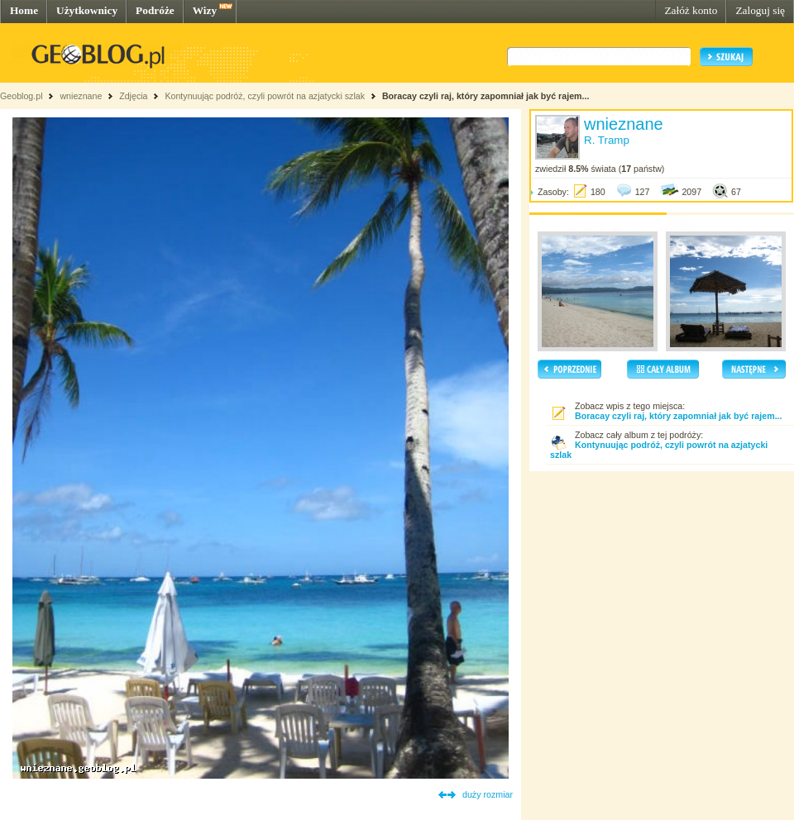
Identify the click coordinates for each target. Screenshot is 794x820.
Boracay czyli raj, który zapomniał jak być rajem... (486, 96)
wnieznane (81, 96)
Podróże (155, 10)
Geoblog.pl (21, 96)
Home (24, 10)
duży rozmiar (487, 794)
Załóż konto (690, 10)
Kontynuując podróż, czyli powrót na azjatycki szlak (265, 96)
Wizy (205, 10)
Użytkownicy (86, 10)
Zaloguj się (760, 10)
